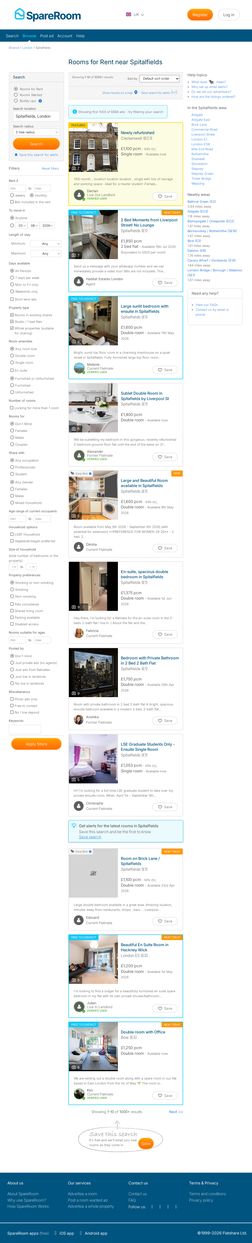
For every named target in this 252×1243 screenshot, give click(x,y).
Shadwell (198, 159)
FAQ (132, 1200)
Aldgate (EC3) (198, 211)
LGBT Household (27, 534)
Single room (24, 362)
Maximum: (18, 253)
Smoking (21, 589)
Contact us (137, 1193)
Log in (228, 14)
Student (21, 474)
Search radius (23, 126)
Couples (21, 444)
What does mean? (208, 82)
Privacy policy (201, 1200)
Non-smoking (25, 596)
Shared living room (29, 611)
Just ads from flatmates (32, 670)
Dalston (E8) (197, 250)
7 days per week (27, 278)
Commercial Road (204, 129)
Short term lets (26, 299)
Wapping (197, 183)
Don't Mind (23, 424)
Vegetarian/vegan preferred (35, 541)
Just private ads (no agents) (36, 663)
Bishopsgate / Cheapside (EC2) (211, 221)
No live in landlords (29, 683)
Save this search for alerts (36, 155)
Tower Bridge (201, 178)
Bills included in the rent (32, 202)
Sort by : (153, 78)
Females (21, 431)
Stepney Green (202, 174)
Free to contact (26, 706)
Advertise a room (82, 1193)
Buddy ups (30, 101)
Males (19, 437)
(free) (28, 1233)
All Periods (23, 271)
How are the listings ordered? (213, 97)
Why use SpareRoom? (26, 1200)
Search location (24, 109)
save (146, 1143)
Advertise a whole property (91, 1206)
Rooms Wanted (30, 95)
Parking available (27, 617)
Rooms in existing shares (33, 315)
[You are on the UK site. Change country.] (135, 14)
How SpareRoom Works (28, 1206)
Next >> (176, 1111)
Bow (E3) (194, 241)
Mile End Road (202, 149)
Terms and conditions (207, 1193)
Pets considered (27, 604)
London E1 (199, 139)
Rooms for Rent (31, 89)
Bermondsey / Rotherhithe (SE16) (212, 231)
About (23, 1193)
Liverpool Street (203, 134)
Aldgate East (200, 120)
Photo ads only (26, 699)
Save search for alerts (159, 93)
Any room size (26, 349)
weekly (20, 195)
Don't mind (23, 656)
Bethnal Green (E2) (202, 201)
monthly (41, 195)
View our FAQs (207, 305)
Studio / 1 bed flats (28, 322)
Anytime (21, 218)
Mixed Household (28, 503)
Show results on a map (120, 93)
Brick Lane (199, 124)
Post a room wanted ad (87, 1200)
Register (200, 14)
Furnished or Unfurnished (34, 378)
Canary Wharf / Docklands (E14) (212, 260)
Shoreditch (199, 164)
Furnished (22, 385)
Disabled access (27, 624)
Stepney (197, 169)
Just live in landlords (30, 676)
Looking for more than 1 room (36, 408)
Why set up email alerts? (209, 87)
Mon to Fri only (26, 285)
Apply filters (36, 743)
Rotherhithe (200, 154)
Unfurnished (24, 392)
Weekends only (26, 291)
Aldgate (197, 115)
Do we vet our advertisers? (211, 92)
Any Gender (24, 482)
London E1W (200, 144)
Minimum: (18, 243)
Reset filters (50, 168)
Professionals (25, 467)
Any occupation (27, 460)
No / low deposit (27, 712)
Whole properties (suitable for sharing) (34, 330)
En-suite (21, 370)
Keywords (16, 722)
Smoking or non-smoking (34, 583)
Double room (25, 356)
